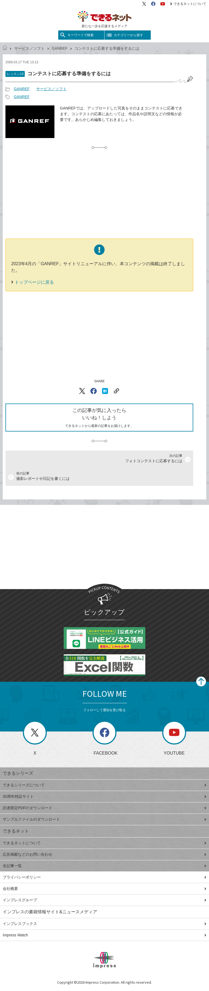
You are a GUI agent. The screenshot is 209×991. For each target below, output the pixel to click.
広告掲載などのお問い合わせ (104, 854)
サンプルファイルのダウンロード (104, 819)
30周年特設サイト (104, 796)
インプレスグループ (104, 900)
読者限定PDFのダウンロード (104, 808)
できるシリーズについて (104, 785)
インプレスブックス (104, 923)
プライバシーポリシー (104, 877)
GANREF (59, 48)
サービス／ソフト (29, 48)
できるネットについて (188, 4)
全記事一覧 (104, 866)
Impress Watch (104, 935)
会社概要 (104, 888)
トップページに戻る (34, 282)
